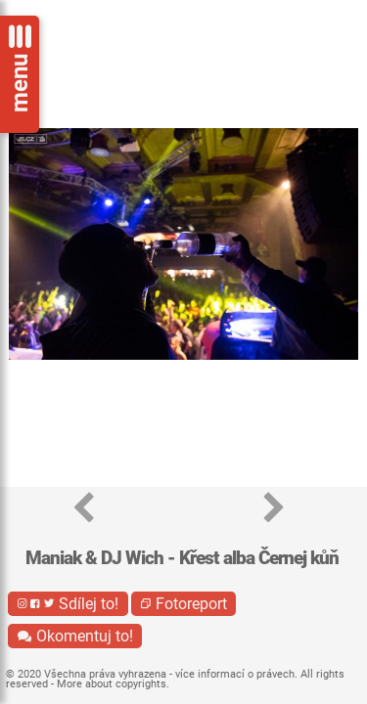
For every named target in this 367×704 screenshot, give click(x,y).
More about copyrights (111, 684)
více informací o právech (235, 674)
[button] (83, 509)
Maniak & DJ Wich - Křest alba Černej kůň (182, 558)
